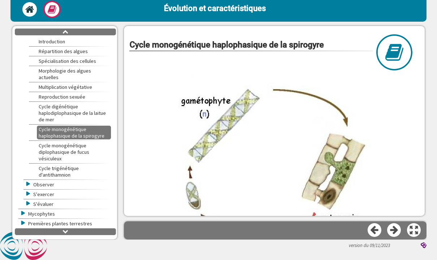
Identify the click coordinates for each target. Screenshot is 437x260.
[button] (414, 230)
